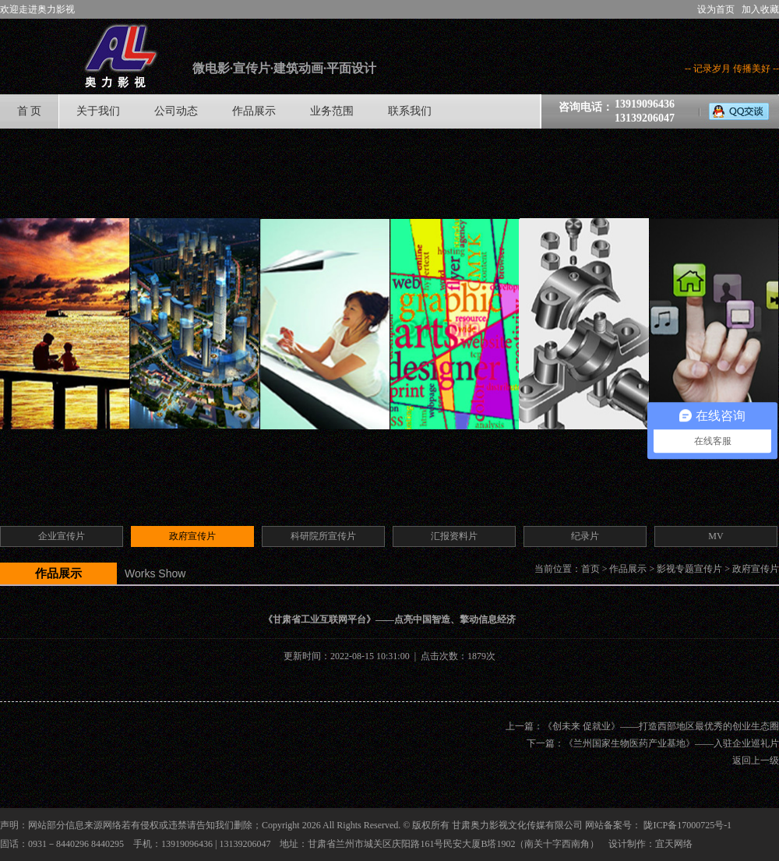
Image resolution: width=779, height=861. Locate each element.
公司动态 (176, 111)
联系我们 (410, 111)
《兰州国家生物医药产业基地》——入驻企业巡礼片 (671, 743)
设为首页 (716, 9)
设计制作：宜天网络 (650, 843)
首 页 (29, 111)
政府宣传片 (755, 568)
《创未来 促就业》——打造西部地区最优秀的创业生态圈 (661, 726)
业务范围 (332, 111)
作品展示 (254, 111)
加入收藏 (760, 9)
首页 (590, 568)
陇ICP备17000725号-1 (687, 825)
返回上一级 (755, 760)
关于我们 (98, 111)
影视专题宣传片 (689, 568)
